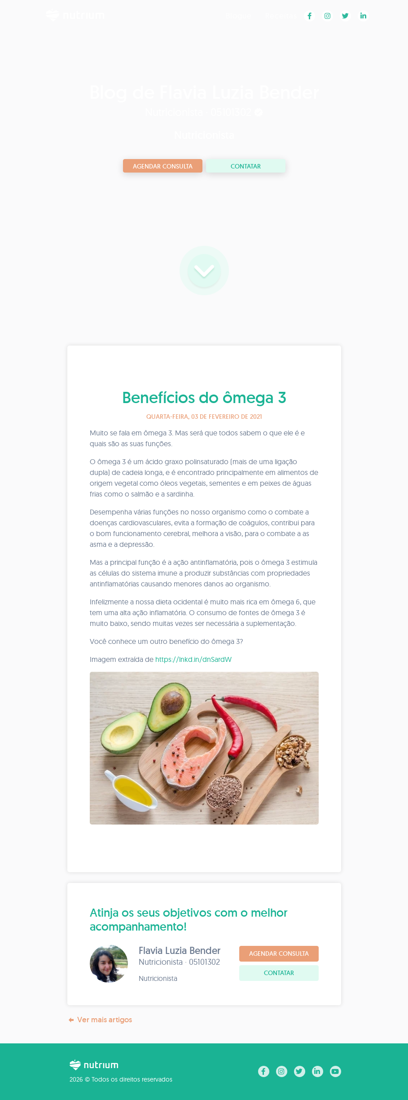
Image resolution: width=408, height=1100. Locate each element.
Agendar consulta (163, 166)
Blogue (239, 15)
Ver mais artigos (99, 1019)
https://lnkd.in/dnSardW (193, 659)
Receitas (281, 15)
